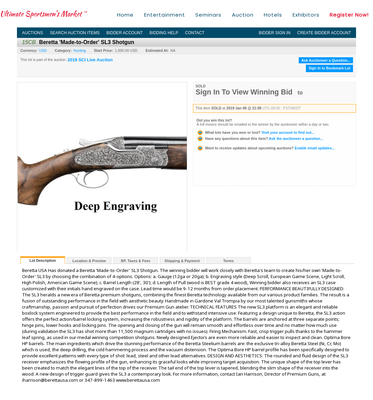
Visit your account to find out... (255, 132)
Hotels (273, 14)
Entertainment (164, 14)
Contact (194, 32)
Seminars (208, 14)
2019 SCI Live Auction (90, 60)
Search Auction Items (75, 32)
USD (43, 50)
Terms (228, 261)
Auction (243, 14)
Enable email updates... (266, 148)
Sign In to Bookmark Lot (329, 68)
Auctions (32, 32)
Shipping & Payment (182, 261)
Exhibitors (306, 14)
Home (125, 14)
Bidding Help (164, 32)
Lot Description (43, 260)
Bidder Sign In (274, 32)
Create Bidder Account (324, 32)
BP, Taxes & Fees (136, 261)
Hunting (79, 50)
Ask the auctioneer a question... (260, 138)
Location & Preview (89, 261)
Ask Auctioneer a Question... (326, 60)
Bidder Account (124, 32)
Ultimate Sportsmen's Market (43, 14)
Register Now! (349, 14)
